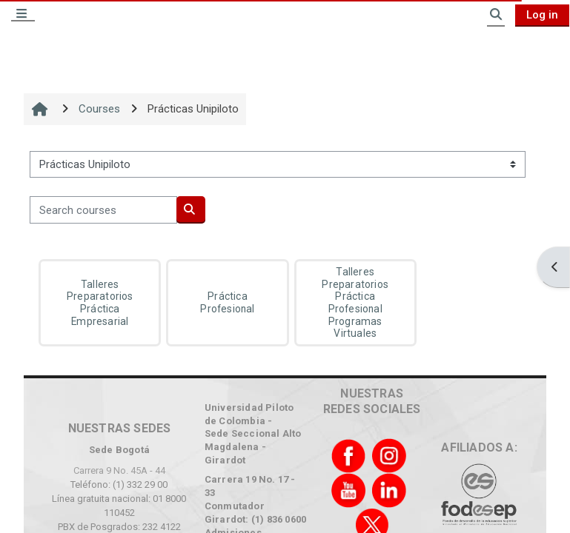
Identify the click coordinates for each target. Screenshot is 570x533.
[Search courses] (103, 209)
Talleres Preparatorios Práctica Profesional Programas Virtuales (355, 302)
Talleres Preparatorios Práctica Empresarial (100, 302)
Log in (542, 14)
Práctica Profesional (227, 302)
